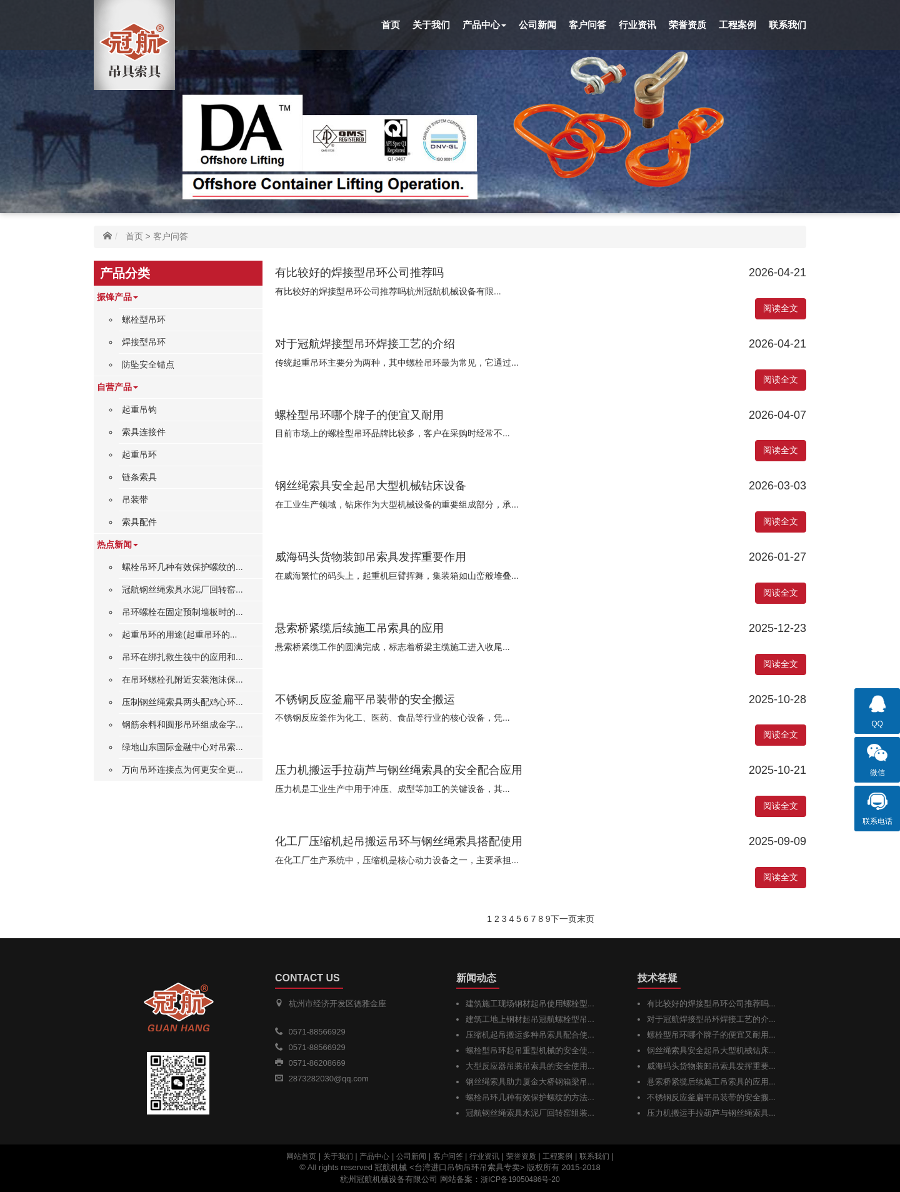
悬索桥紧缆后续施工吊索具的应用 (359, 628)
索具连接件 (144, 432)
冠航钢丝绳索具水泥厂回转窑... (182, 589)
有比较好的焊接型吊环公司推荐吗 (359, 272)
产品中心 (484, 24)
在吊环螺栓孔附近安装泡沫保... (182, 679)
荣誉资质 (687, 24)
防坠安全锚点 (148, 364)
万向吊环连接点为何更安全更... (182, 769)
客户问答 (587, 24)
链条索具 (139, 477)
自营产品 (117, 387)
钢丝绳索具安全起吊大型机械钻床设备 (370, 485)
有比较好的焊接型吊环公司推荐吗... (711, 1003)
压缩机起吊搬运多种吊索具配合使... (530, 1034)
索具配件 (139, 522)
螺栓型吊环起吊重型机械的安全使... (530, 1050)
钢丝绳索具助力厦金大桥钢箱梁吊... (530, 1081)
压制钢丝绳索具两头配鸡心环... (182, 702)
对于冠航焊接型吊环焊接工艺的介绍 (365, 344)
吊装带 (135, 499)
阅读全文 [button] (780, 308)
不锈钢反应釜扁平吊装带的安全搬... (711, 1097)
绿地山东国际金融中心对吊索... (182, 747)
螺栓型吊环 (144, 319)
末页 (585, 919)
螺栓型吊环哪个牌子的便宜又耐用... (711, 1034)
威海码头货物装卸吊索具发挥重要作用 (370, 557)
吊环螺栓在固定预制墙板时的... (182, 612)
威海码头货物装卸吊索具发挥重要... (711, 1066)
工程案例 (737, 24)
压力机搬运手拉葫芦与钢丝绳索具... (711, 1113)
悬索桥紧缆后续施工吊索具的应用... (711, 1081)
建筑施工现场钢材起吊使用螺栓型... (530, 1003)
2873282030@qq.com (329, 1078)
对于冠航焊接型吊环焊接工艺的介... (711, 1019)
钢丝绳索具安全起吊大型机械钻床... (711, 1050)
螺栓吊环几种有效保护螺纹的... (182, 567)
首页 (390, 24)
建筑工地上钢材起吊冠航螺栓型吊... (530, 1019)
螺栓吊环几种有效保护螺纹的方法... (530, 1097)
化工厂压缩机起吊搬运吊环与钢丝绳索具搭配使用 (398, 841)
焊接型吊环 (144, 342)
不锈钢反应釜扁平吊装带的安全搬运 (365, 699)
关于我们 (431, 24)
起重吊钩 (139, 409)
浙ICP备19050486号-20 (520, 1179)
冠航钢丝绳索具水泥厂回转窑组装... (530, 1113)
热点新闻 (117, 544)
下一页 (564, 919)
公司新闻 (537, 24)
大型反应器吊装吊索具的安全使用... (530, 1066)
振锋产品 (117, 297)
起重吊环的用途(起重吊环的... (179, 634)
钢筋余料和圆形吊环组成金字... (182, 724)
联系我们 (787, 24)
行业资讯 (637, 24)
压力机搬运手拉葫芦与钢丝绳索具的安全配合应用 (398, 770)
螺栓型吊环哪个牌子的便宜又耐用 (359, 415)
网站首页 (301, 1156)
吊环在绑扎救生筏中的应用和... (182, 657)
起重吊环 (139, 454)
